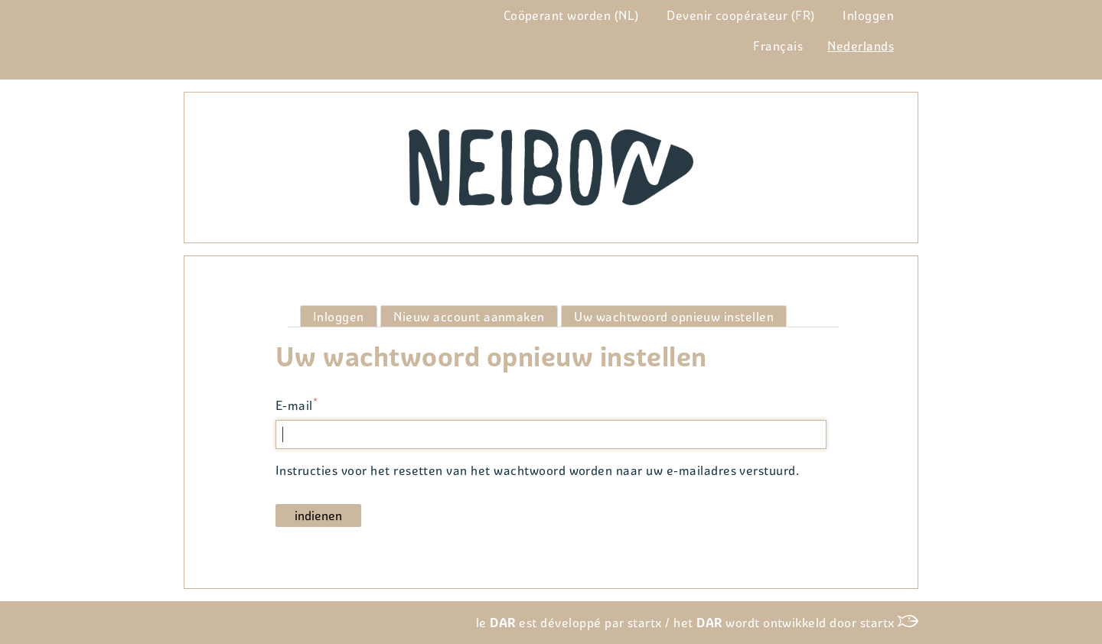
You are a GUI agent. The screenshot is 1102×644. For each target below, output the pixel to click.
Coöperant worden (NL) (571, 15)
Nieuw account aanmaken (469, 316)
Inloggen (868, 15)
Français (778, 46)
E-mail (294, 406)
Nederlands (860, 46)
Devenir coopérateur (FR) (741, 15)
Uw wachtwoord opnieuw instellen (680, 317)
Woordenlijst (232, 70)
